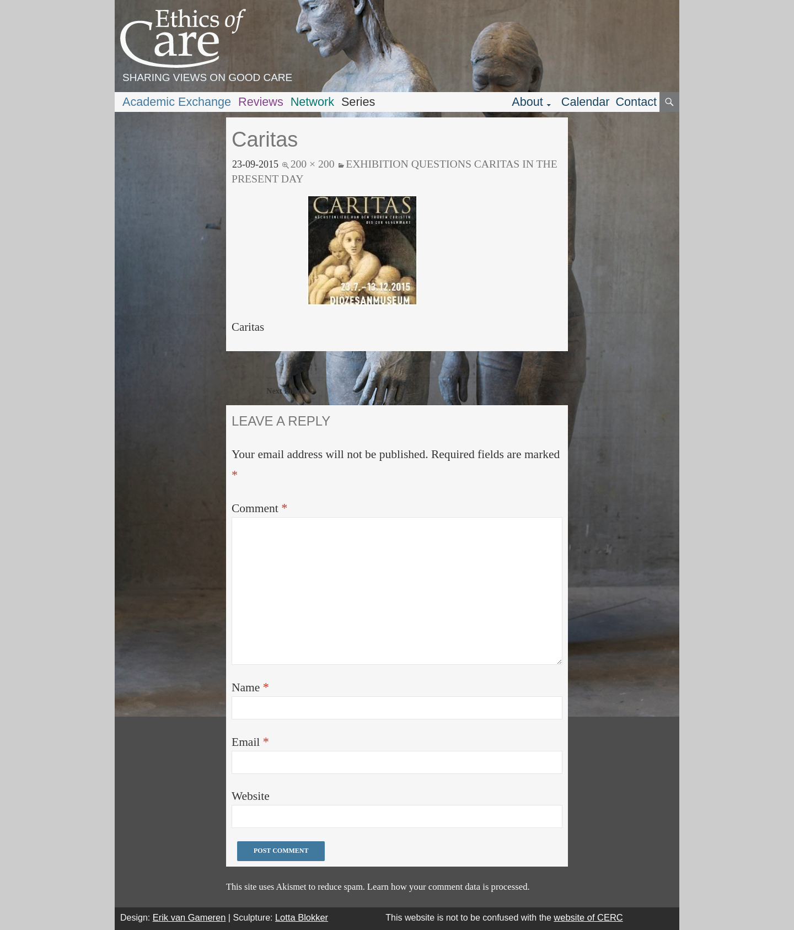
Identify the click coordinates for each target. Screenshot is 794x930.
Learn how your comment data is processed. (448, 886)
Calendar (585, 102)
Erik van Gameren (189, 917)
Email (250, 742)
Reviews (260, 102)
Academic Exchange (176, 102)
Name (250, 687)
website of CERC (588, 917)
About (527, 102)
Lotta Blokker (301, 917)
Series (358, 102)
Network (312, 102)
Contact (636, 102)
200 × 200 (313, 164)
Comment (259, 508)
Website (251, 796)
